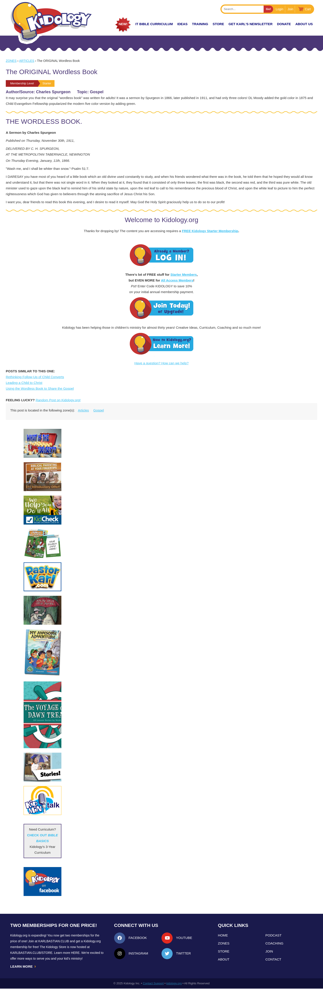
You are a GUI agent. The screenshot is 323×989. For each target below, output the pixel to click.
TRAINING (200, 24)
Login (279, 9)
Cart (308, 9)
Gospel (98, 410)
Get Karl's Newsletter (250, 24)
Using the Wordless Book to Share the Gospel (40, 388)
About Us (304, 24)
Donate (284, 24)
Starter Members (183, 274)
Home (223, 935)
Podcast (273, 935)
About (224, 959)
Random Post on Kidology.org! (58, 400)
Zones (11, 61)
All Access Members (177, 280)
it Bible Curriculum (154, 24)
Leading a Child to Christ (24, 383)
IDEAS (182, 24)
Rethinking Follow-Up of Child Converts (35, 377)
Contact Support (153, 983)
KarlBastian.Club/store (31, 953)
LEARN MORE (23, 966)
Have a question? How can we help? (161, 363)
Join (290, 9)
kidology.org (174, 983)
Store (218, 24)
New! (123, 24)
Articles (26, 61)
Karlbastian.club (53, 941)
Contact (273, 959)
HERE (75, 953)
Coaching (274, 943)
